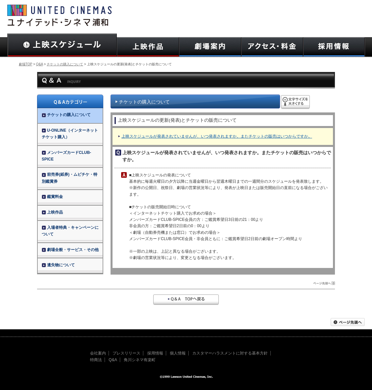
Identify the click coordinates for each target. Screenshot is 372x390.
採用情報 (155, 353)
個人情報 (178, 353)
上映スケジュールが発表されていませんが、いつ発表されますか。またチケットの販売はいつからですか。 (216, 136)
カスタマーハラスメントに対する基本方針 (230, 353)
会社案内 (98, 353)
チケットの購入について (65, 64)
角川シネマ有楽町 (140, 360)
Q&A (39, 64)
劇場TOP (25, 64)
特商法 (96, 360)
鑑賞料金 (52, 196)
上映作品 (52, 212)
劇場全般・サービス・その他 (70, 249)
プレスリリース (126, 353)
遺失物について (58, 265)
